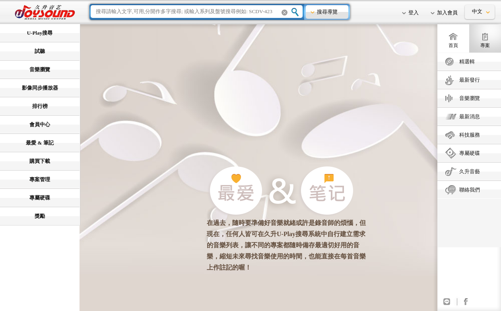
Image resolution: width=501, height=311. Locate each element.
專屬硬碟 (469, 153)
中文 (477, 11)
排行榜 (40, 106)
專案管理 (39, 179)
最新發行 (469, 80)
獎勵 (40, 216)
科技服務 (469, 135)
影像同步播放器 (40, 88)
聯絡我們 (469, 190)
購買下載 (39, 161)
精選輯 (467, 62)
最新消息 (469, 116)
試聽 (40, 51)
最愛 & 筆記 (39, 143)
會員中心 (39, 124)
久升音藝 (469, 171)
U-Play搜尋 (39, 33)
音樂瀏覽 (469, 98)
